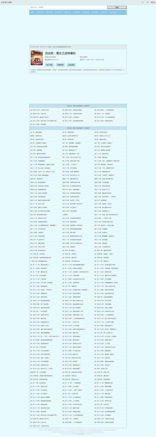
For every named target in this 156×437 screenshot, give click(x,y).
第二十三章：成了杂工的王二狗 (71, 157)
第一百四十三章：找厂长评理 (103, 300)
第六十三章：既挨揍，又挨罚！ (104, 204)
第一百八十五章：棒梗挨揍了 (103, 350)
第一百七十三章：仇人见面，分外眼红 (106, 336)
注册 (147, 2)
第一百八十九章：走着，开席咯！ (40, 358)
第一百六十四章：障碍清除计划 (104, 325)
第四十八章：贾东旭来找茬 (102, 186)
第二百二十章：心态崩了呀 (70, 393)
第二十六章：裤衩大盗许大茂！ (71, 161)
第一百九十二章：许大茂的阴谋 (39, 361)
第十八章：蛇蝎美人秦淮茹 (102, 150)
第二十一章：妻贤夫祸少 (102, 153)
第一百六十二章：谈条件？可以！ (40, 325)
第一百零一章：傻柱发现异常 (103, 250)
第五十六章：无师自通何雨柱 (70, 196)
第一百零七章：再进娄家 (102, 257)
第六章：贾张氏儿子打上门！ (103, 136)
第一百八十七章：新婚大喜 (70, 354)
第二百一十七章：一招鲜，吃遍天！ (72, 390)
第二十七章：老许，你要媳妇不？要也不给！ (107, 161)
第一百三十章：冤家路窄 (69, 286)
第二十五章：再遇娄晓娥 (37, 161)
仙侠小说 (67, 12)
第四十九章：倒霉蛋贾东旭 (38, 189)
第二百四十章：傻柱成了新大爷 (39, 117)
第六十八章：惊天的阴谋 (69, 211)
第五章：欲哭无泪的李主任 (70, 136)
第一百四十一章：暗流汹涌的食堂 (40, 300)
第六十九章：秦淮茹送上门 (102, 211)
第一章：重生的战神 (36, 132)
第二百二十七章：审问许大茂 (103, 401)
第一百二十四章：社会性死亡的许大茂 (73, 279)
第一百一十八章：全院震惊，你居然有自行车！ (76, 272)
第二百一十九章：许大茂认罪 (38, 393)
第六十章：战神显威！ (101, 200)
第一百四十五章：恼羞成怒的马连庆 (72, 304)
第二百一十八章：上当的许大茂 (104, 390)
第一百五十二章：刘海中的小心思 (104, 311)
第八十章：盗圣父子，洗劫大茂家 (104, 225)
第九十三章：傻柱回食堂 (37, 243)
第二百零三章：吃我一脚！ (102, 372)
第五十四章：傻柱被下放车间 (103, 193)
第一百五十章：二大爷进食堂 (38, 311)
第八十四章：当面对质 (36, 232)
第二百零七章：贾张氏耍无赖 (38, 379)
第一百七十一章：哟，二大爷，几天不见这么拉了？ (45, 336)
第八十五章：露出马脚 (68, 232)
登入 (142, 2)
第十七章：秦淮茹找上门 (69, 150)
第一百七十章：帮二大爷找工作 (104, 333)
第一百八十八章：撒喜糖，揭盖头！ (105, 354)
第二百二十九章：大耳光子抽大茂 (72, 404)
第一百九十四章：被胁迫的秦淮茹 (104, 361)
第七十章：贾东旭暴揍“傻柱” (38, 214)
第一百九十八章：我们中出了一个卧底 (41, 368)
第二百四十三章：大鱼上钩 (38, 113)
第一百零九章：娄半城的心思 (70, 261)
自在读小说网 (6, 2)
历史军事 (77, 12)
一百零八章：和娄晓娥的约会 (38, 261)
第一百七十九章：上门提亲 (102, 343)
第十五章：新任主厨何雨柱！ (103, 146)
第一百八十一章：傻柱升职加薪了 (72, 347)
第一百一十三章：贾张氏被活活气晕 (105, 265)
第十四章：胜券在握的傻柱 (70, 146)
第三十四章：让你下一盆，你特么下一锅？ (42, 171)
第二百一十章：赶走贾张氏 (38, 383)
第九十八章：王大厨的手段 (102, 247)
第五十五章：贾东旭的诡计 (38, 196)
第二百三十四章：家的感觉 (38, 124)
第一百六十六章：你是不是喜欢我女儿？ (74, 329)
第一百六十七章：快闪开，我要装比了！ (106, 329)
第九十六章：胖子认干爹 (37, 247)
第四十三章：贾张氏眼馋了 (38, 182)
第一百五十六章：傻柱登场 (38, 318)
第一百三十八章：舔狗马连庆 (38, 297)
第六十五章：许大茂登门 (69, 207)
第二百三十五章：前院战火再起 (104, 121)
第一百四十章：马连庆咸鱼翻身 (104, 297)
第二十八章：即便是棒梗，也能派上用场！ (42, 164)
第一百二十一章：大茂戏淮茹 (70, 275)
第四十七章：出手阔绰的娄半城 (71, 186)
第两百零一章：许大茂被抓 (38, 372)
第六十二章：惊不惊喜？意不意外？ (72, 204)
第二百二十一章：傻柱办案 (102, 393)
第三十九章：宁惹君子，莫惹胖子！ (105, 175)
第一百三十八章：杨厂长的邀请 (71, 307)
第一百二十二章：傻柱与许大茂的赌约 (106, 275)
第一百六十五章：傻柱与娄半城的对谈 (41, 329)
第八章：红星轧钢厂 (68, 139)
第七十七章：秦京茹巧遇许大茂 (104, 222)
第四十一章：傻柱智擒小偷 (70, 179)
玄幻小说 (58, 12)
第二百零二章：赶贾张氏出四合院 (72, 372)
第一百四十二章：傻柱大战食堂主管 (72, 300)
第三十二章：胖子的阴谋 (69, 168)
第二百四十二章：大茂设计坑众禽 (72, 113)
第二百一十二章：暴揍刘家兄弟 (104, 383)
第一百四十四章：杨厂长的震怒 (39, 304)
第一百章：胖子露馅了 (68, 250)
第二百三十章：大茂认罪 (102, 404)
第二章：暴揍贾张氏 (68, 132)
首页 (32, 12)
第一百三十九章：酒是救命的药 (71, 297)
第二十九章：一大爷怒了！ (70, 164)
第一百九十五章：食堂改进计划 (39, 365)
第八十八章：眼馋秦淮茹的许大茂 (72, 236)
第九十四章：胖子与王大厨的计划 (72, 243)
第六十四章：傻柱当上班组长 (38, 207)
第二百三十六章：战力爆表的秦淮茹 (72, 121)
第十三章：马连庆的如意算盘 (38, 146)
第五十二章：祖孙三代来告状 (38, 193)
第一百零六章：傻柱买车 (69, 257)
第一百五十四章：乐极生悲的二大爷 (72, 315)
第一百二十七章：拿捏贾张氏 (70, 282)
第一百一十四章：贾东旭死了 (38, 268)
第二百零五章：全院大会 (69, 376)
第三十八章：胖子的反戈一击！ (71, 175)
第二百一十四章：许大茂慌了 (70, 386)
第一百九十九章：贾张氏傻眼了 (71, 368)
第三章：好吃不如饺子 (101, 132)
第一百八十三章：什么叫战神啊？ (40, 350)
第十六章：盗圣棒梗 (36, 150)
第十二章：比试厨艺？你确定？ (104, 143)
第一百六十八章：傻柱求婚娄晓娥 (40, 333)
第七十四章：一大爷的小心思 (103, 218)
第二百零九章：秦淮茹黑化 (102, 379)
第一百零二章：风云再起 (37, 254)
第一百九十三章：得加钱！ (70, 361)
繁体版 (153, 2)
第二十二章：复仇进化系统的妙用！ (40, 157)
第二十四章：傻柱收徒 (101, 157)
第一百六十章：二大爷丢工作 (70, 322)
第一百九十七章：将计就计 (102, 365)
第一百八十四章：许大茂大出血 (71, 350)
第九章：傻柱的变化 (100, 139)
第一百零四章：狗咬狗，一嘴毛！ (104, 254)
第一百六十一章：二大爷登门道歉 (104, 322)
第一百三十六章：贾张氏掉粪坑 (71, 293)
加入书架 (49, 65)
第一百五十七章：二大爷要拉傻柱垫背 (73, 318)
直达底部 (71, 65)
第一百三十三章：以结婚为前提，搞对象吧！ (75, 290)
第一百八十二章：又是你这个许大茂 (105, 347)
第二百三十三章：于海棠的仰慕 (104, 408)
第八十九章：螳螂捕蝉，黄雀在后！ (105, 236)
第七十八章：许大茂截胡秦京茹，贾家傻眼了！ (44, 225)
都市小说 (49, 12)
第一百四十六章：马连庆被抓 (103, 304)
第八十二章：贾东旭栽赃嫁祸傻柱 (72, 229)
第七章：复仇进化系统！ (37, 139)
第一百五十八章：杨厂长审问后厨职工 (106, 318)
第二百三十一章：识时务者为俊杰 (40, 408)
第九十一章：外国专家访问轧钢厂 (72, 239)
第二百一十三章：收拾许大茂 (38, 386)
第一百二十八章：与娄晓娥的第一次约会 (106, 282)
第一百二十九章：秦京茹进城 (38, 286)
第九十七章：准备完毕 (68, 247)
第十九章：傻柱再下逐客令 (38, 153)
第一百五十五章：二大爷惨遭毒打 (104, 315)
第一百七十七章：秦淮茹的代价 (39, 343)
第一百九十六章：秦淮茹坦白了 (71, 365)
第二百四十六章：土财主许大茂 (93, 59)
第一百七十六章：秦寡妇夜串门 (104, 340)
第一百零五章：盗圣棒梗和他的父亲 (40, 257)
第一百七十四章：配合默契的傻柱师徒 (41, 340)
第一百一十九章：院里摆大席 (103, 272)
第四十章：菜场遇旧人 (36, 179)
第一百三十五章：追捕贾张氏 (38, 293)
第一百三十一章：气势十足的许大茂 (105, 286)
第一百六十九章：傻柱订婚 (70, 333)
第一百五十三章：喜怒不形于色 (39, 315)
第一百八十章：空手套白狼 (38, 347)
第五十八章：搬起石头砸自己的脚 (40, 200)
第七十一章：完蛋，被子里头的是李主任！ (107, 214)
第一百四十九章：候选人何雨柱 (104, 307)
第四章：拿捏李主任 (36, 136)
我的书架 (113, 12)
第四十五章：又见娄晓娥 (102, 182)
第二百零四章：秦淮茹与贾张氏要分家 (41, 376)
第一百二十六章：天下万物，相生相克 (41, 282)
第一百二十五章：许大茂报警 (103, 279)
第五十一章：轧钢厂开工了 (102, 189)
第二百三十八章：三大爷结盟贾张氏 (105, 117)
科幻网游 (86, 12)
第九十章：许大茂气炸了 (37, 239)
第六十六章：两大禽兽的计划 (103, 207)
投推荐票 (60, 65)
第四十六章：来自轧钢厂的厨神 (39, 186)
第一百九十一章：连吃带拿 (102, 358)
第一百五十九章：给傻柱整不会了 (40, 322)
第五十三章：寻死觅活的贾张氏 (71, 193)
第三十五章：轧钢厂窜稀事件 (70, 171)
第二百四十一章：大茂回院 (102, 113)
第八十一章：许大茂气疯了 (38, 229)
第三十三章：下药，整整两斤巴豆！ (105, 168)
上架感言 (65, 214)
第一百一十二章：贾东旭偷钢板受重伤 (73, 265)
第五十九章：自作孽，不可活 (70, 200)
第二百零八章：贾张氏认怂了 (70, 379)
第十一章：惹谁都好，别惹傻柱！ (72, 143)
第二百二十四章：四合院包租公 (104, 397)
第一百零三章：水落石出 (69, 254)
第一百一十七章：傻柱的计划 (38, 272)
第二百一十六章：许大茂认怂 (38, 390)
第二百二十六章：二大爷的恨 (70, 401)
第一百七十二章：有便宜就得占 (71, 336)
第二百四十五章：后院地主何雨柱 (72, 110)
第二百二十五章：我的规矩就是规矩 (40, 401)
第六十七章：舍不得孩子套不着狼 (40, 211)
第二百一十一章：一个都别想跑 (71, 383)
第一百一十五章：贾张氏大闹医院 (72, 268)
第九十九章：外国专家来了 (38, 250)
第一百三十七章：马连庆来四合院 (104, 293)
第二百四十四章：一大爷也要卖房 (104, 110)
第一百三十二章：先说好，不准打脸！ (41, 290)
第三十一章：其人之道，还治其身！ (40, 168)
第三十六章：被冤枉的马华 (102, 171)
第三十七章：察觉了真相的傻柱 (39, 175)
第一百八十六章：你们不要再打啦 (40, 354)
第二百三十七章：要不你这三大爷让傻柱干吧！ (44, 121)
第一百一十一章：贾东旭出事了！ (40, 265)
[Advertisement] (78, 30)
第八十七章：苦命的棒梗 (37, 236)
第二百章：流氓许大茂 (101, 368)
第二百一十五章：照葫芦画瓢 (103, 386)
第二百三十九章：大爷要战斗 (70, 117)
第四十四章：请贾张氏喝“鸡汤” (71, 182)
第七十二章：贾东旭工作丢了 (38, 218)
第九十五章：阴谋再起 (101, 243)
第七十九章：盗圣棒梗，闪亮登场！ (72, 225)
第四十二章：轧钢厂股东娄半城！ (104, 179)
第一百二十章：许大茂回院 (38, 275)
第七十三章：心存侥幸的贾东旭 (71, 218)
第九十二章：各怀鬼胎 (101, 239)
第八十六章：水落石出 (101, 232)
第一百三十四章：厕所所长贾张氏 (104, 290)
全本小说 (104, 12)
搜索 (117, 7)
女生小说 (40, 12)
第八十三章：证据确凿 (101, 229)
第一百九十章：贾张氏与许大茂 (71, 358)
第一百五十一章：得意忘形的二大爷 (72, 311)
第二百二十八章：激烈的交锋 (38, 404)
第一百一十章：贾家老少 (102, 261)
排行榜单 (95, 12)
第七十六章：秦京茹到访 (69, 222)
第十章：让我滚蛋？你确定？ (38, 143)
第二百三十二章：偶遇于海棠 (70, 408)
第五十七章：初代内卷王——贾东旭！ (106, 196)
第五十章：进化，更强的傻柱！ (71, 189)
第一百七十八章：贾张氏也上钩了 (72, 343)
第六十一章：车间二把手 (37, 204)
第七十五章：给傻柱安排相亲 (38, 222)
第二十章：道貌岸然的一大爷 (70, 153)
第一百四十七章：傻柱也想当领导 (40, 307)
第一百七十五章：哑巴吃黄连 (70, 340)
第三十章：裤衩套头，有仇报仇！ (104, 164)
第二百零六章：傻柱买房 (102, 376)
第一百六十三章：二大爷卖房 (70, 325)
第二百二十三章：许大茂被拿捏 (71, 397)
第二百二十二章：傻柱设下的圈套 (40, 397)
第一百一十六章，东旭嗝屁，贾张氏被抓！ (107, 268)
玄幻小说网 (81, 434)
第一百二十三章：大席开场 (38, 279)
